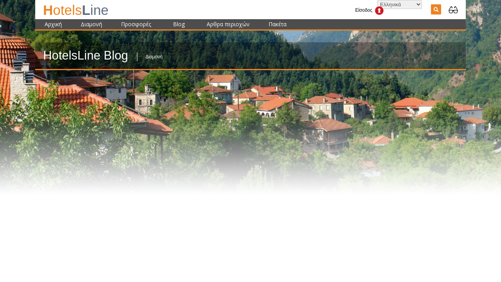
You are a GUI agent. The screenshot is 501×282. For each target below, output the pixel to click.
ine (75, 10)
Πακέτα (278, 24)
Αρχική (53, 24)
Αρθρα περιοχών (228, 24)
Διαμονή (91, 24)
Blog (179, 24)
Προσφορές (136, 24)
